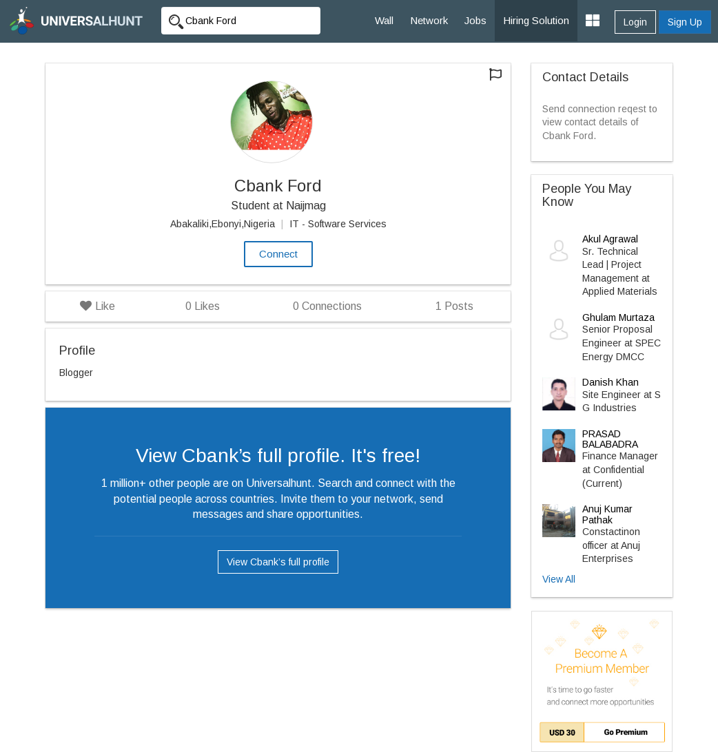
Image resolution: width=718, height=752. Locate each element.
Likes (202, 306)
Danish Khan (610, 382)
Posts (454, 306)
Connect (278, 254)
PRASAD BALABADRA (610, 439)
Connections (327, 306)
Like (97, 306)
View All (558, 579)
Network (429, 20)
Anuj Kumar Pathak (607, 514)
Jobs (475, 20)
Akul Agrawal (610, 238)
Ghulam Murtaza (618, 317)
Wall (384, 20)
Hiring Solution (536, 20)
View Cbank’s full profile (278, 561)
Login (635, 22)
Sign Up (685, 22)
